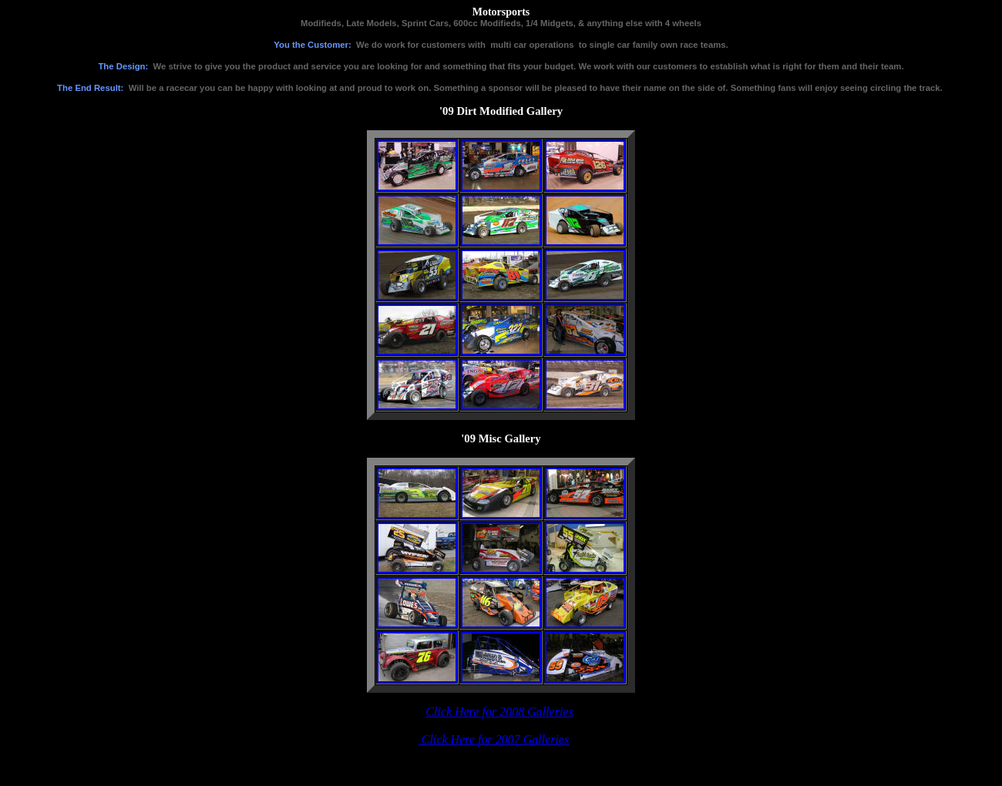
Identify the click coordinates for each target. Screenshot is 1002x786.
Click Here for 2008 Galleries (499, 711)
